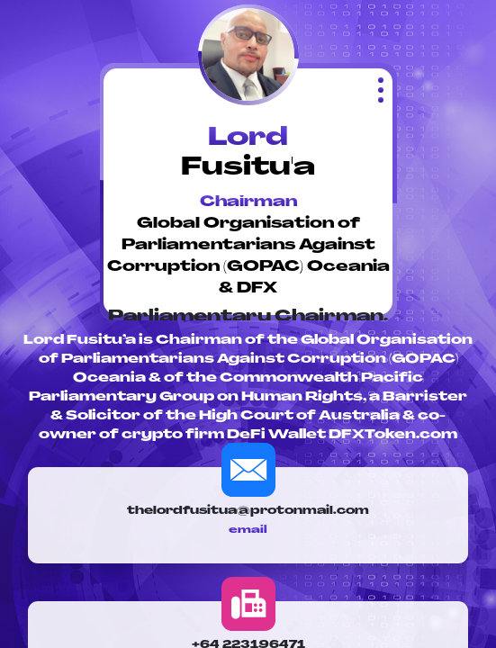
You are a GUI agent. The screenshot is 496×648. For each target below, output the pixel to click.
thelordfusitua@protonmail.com (248, 511)
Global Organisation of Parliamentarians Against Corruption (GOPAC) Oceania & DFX (248, 256)
